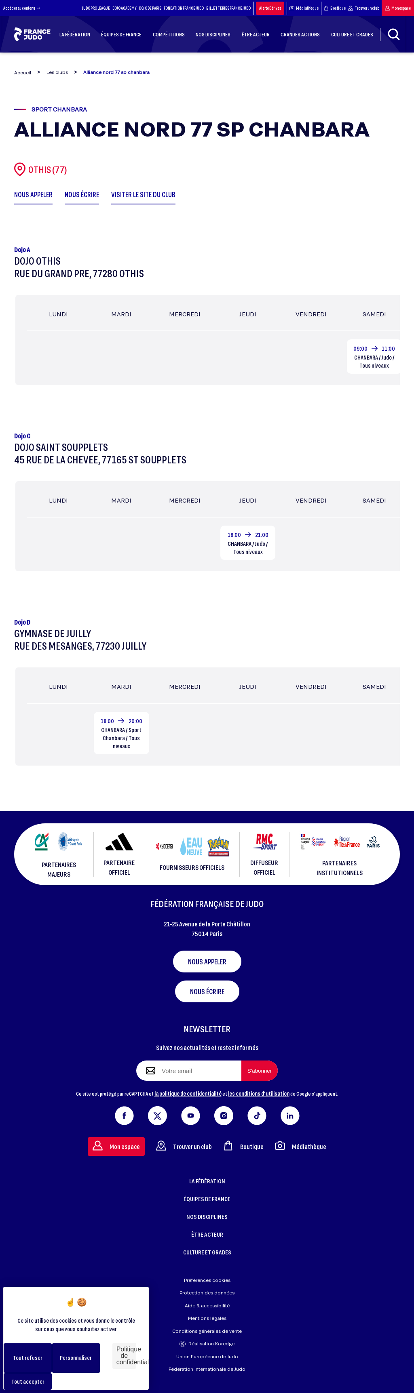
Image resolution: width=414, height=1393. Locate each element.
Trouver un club (363, 8)
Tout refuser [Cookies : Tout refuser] (27, 1357)
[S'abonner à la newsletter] (259, 1071)
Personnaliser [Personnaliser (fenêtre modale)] (76, 1357)
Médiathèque (304, 8)
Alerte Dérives (270, 8)
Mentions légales (207, 1318)
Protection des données (207, 1292)
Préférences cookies (207, 1280)
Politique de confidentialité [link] (126, 1356)
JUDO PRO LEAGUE (96, 8)
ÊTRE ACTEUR (207, 1234)
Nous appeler (207, 961)
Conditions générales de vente (207, 1331)
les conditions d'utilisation (258, 1093)
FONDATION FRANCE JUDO (184, 8)
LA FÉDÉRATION (207, 1181)
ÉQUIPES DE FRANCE (207, 1198)
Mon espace (398, 8)
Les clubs (57, 72)
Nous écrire (207, 991)
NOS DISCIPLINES (207, 1216)
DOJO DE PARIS (150, 8)
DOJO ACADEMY (124, 8)
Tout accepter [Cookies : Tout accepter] (27, 1381)
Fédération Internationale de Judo (207, 1369)
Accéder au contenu (21, 8)
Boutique (335, 8)
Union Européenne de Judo (207, 1356)
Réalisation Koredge (207, 1344)
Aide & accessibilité (207, 1305)
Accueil (22, 72)
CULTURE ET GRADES (207, 1252)
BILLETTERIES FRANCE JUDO (228, 8)
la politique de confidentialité (188, 1093)
